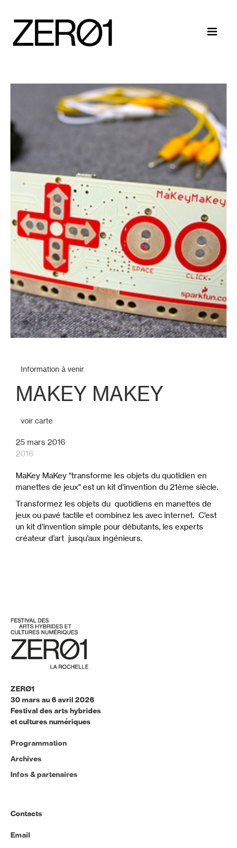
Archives (26, 758)
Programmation (38, 743)
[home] (60, 32)
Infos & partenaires (44, 774)
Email (20, 835)
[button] (212, 34)
